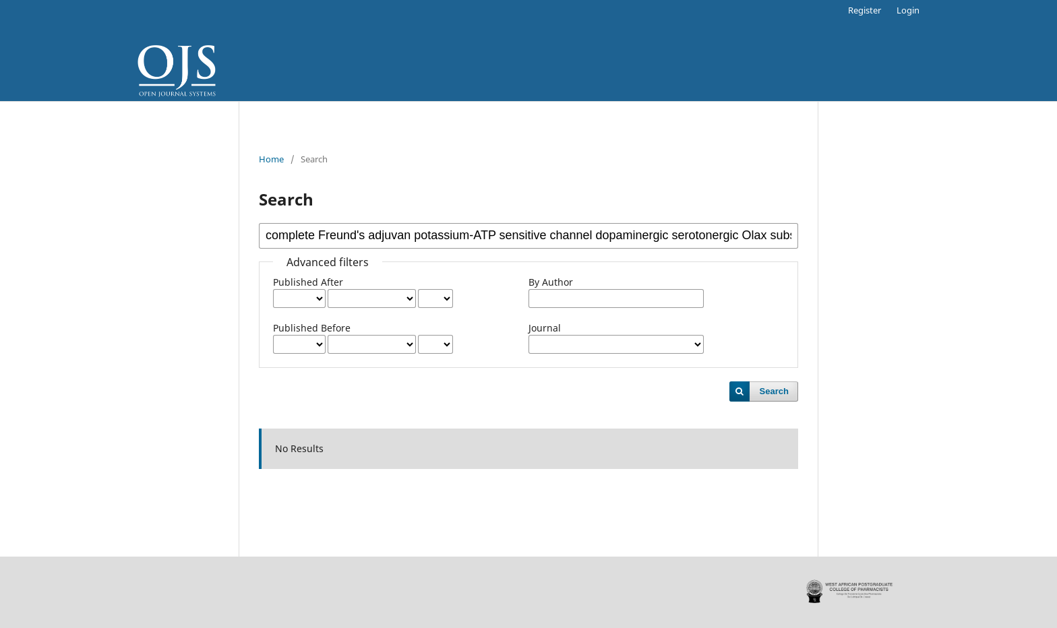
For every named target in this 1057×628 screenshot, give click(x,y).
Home (271, 159)
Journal (544, 327)
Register (864, 10)
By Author (550, 282)
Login (908, 10)
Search (774, 391)
